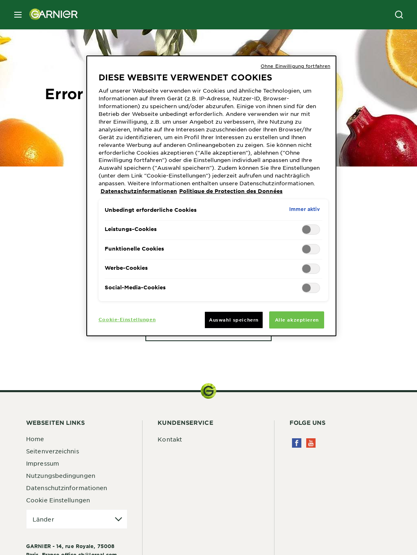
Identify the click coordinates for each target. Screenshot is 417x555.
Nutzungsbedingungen (60, 475)
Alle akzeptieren (297, 319)
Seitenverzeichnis (52, 451)
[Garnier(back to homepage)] (50, 15)
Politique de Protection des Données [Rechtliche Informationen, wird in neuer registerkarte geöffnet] (231, 191)
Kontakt (170, 439)
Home (35, 438)
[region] (211, 196)
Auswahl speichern (234, 319)
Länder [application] (43, 519)
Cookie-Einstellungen (127, 319)
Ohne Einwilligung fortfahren (295, 66)
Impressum (42, 463)
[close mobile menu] (18, 15)
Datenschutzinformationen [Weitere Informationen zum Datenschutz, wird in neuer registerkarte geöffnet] (139, 191)
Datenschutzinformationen (66, 487)
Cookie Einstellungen (58, 500)
